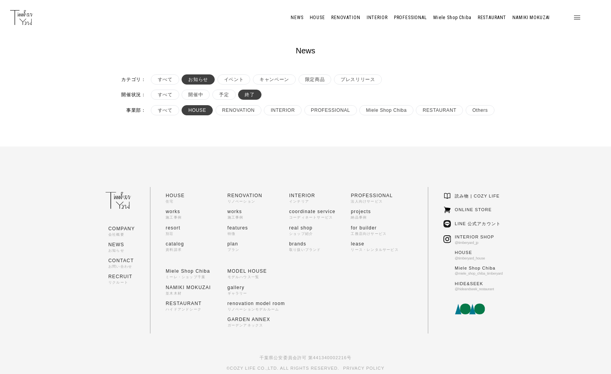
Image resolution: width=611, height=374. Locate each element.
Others (480, 110)
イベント (234, 79)
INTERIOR (283, 110)
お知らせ (198, 79)
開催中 (195, 94)
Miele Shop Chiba (386, 110)
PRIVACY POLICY (364, 368)
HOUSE (197, 110)
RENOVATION (238, 110)
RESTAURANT (439, 110)
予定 (224, 94)
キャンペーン (274, 79)
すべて (165, 79)
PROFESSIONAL (330, 110)
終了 (249, 94)
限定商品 (315, 79)
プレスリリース (358, 79)
